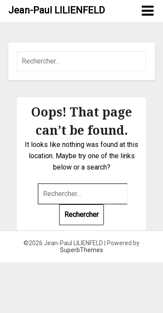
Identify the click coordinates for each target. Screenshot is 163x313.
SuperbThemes (81, 249)
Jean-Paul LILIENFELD (56, 10)
